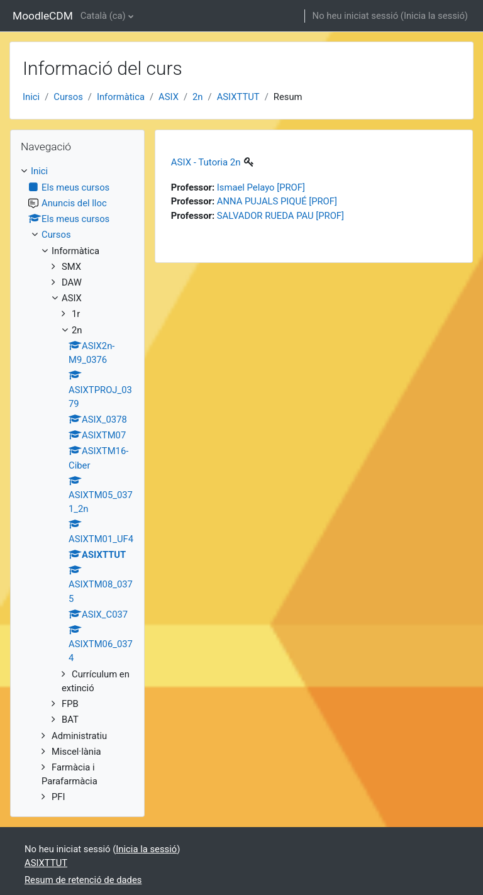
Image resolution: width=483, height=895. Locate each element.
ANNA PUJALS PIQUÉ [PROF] (277, 201)
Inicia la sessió (434, 15)
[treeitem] (77, 484)
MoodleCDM (43, 15)
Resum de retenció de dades (83, 880)
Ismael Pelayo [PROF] (261, 187)
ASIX (168, 97)
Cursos (68, 97)
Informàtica (121, 97)
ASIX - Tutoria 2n (206, 162)
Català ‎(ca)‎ (103, 15)
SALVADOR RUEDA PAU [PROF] (280, 215)
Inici (31, 97)
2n (197, 97)
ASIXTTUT (238, 97)
